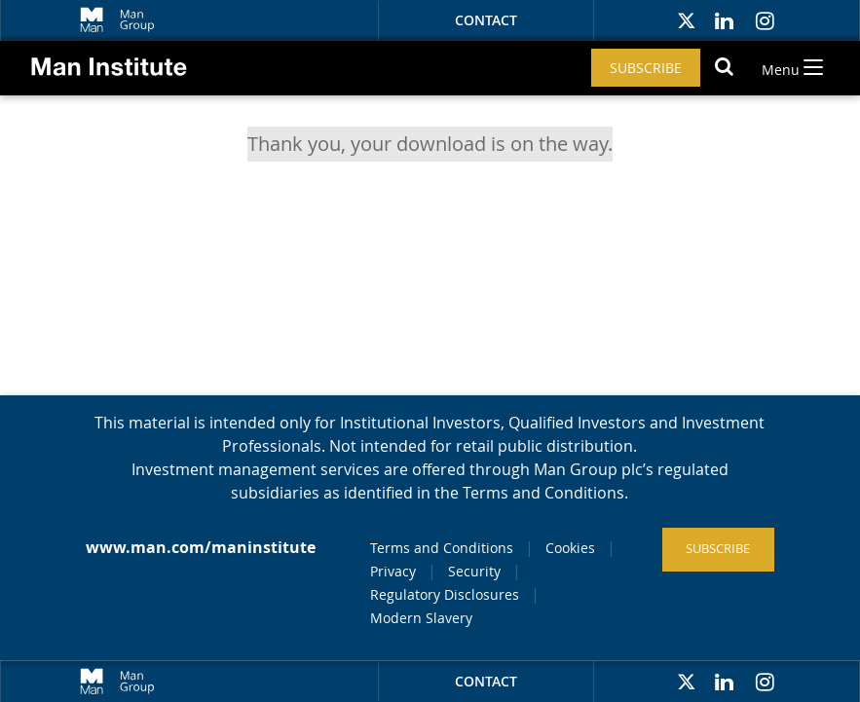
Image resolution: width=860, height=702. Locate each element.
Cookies (570, 547)
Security (474, 571)
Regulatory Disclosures (444, 594)
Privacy (393, 571)
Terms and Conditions (441, 547)
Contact (486, 20)
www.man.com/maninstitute (201, 547)
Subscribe (646, 68)
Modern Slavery (421, 618)
